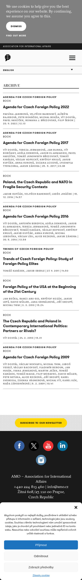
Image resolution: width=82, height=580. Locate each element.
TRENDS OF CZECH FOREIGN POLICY (28, 249)
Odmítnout (41, 556)
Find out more (16, 35)
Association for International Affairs (27, 46)
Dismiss (16, 26)
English (8, 70)
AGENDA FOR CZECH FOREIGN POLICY (30, 97)
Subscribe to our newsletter (41, 422)
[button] (76, 507)
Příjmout (41, 545)
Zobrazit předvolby (40, 567)
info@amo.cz (57, 486)
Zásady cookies (41, 575)
